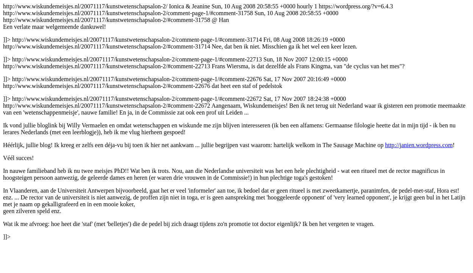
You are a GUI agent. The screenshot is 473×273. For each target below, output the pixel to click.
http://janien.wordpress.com (419, 145)
